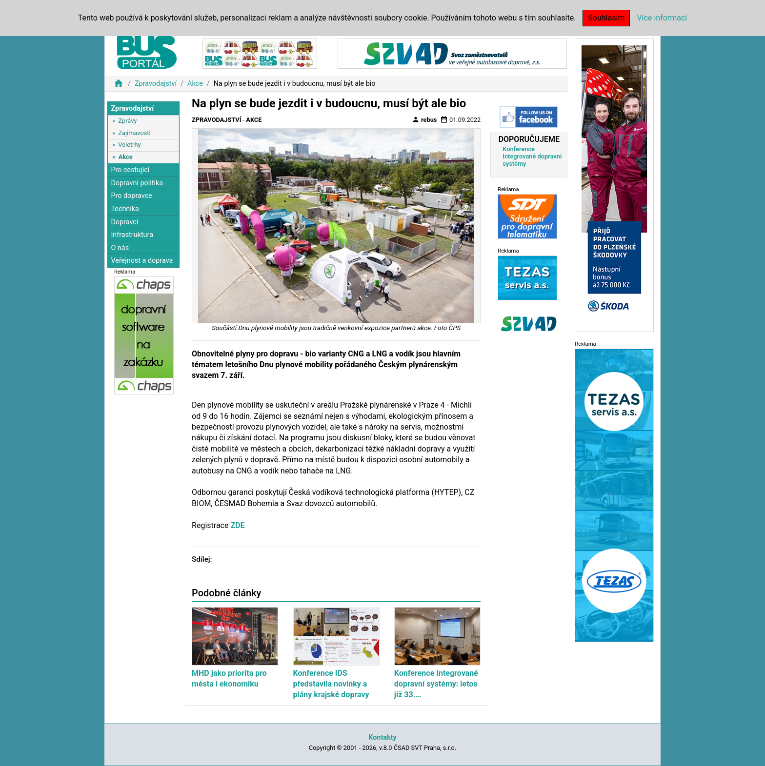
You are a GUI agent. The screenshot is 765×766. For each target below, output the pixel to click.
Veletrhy (129, 144)
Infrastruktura (132, 235)
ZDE (237, 525)
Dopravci (124, 222)
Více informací (662, 17)
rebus (424, 119)
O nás (120, 248)
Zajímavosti (134, 133)
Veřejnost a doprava (142, 260)
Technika (125, 209)
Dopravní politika (137, 183)
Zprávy (127, 120)
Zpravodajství (156, 83)
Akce (195, 83)
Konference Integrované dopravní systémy (532, 156)
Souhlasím (606, 17)
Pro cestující (130, 170)
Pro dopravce (131, 196)
